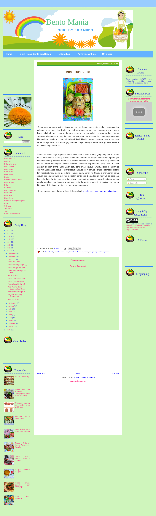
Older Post (115, 373)
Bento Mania (67, 21)
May (10, 315)
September (13, 303)
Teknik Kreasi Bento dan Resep (34, 54)
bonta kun (72, 252)
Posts (131, 179)
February (12, 323)
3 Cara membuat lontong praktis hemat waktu (139, 100)
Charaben (80, 252)
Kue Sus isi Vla (13, 299)
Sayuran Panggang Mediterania (15, 296)
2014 (9, 242)
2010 (9, 330)
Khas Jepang (9, 195)
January (12, 326)
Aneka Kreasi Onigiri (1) (16, 292)
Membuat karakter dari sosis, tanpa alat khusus (22, 405)
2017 (9, 233)
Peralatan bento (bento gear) (14, 201)
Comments (133, 183)
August (11, 306)
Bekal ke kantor (10, 167)
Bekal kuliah (49, 252)
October (12, 259)
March (11, 321)
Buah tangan (9, 182)
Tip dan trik (8, 209)
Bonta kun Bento (14, 262)
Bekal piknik (8, 172)
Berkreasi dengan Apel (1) (17, 265)
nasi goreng (93, 252)
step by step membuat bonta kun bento (100, 191)
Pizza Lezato (12, 275)
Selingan (7, 206)
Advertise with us (86, 54)
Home (9, 54)
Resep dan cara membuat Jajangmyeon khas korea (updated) (22, 393)
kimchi (86, 252)
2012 (9, 248)
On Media (107, 54)
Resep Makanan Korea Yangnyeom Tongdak (22, 445)
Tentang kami (64, 54)
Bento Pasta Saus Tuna (16, 278)
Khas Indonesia (10, 190)
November (13, 256)
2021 (9, 231)
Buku (6, 185)
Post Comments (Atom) (84, 377)
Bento (66, 252)
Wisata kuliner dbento (12, 214)
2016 (9, 236)
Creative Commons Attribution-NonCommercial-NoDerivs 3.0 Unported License (139, 228)
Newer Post (41, 373)
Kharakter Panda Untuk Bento (22, 417)
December (13, 253)
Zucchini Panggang (22, 376)
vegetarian (106, 252)
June (10, 312)
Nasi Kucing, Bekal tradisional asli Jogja (16, 288)
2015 (9, 239)
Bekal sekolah (9, 174)
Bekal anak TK (9, 159)
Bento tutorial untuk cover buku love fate (22, 431)
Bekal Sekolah (59, 252)
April (10, 318)
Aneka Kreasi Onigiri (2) (16, 284)
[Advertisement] (78, 351)
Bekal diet (8, 161)
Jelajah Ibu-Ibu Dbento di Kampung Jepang (22, 458)
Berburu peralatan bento (13, 180)
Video (6, 211)
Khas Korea (8, 198)
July (10, 309)
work (132, 224)
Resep (6, 203)
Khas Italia (8, 193)
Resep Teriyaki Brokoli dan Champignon (22, 485)
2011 (9, 251)
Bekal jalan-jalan (10, 164)
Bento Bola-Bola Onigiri (16, 281)
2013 (9, 245)
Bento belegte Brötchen (16, 268)
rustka (100, 252)
